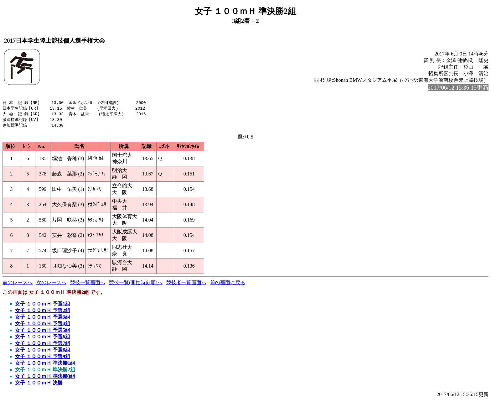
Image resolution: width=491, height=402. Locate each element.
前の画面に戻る (227, 284)
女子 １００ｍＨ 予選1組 (42, 305)
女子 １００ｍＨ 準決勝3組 (45, 377)
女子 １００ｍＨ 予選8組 (42, 351)
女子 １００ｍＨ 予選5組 (42, 331)
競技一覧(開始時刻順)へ (136, 284)
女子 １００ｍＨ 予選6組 (42, 338)
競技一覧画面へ (87, 284)
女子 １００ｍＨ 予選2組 (42, 312)
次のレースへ (51, 284)
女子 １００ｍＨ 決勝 (39, 384)
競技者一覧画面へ (186, 284)
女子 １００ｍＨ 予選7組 (42, 344)
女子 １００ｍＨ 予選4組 (42, 325)
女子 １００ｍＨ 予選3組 (42, 318)
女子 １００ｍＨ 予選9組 (42, 358)
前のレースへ (18, 284)
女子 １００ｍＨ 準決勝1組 (45, 364)
